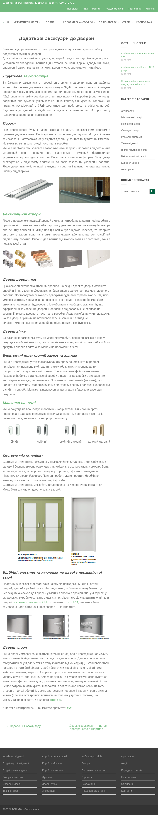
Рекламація (89, 784)
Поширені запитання (94, 790)
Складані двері (130, 130)
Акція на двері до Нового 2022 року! (137, 69)
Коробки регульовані (54, 756)
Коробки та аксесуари (78, 22)
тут (69, 707)
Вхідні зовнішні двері (133, 156)
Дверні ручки (49, 784)
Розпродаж (144, 22)
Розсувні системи (131, 137)
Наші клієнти (135, 8)
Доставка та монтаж (94, 770)
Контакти (150, 8)
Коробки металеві (52, 770)
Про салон (72, 8)
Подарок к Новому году (24, 726)
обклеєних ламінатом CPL (30, 602)
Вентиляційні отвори (21, 214)
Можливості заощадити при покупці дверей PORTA (135, 83)
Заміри (86, 763)
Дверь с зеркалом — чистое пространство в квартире (88, 727)
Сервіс (126, 22)
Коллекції (50, 22)
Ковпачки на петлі (19, 402)
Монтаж (96, 8)
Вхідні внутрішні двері (134, 149)
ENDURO (71, 602)
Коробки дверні (130, 162)
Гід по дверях (107, 22)
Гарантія (87, 777)
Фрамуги (47, 777)
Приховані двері (130, 123)
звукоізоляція (35, 76)
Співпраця (127, 784)
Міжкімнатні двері (26, 22)
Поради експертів (114, 8)
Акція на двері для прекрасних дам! (137, 55)
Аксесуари (127, 169)
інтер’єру (55, 699)
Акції (85, 8)
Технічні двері (129, 143)
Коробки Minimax (52, 763)
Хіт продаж (127, 110)
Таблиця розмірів (92, 756)
